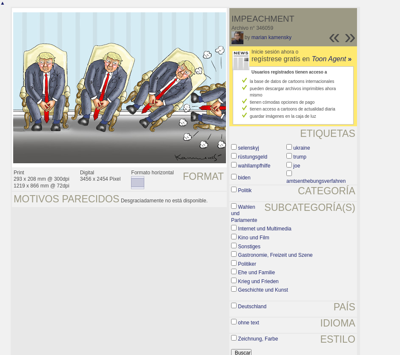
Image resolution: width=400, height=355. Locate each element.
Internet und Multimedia (264, 229)
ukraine (301, 148)
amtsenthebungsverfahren (316, 181)
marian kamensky (271, 37)
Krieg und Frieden (258, 281)
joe (296, 166)
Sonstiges (249, 247)
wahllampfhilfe (254, 166)
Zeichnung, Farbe (258, 339)
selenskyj (248, 148)
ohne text (248, 323)
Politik (244, 190)
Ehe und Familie (256, 272)
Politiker (247, 264)
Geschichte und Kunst (263, 290)
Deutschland (252, 307)
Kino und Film (253, 238)
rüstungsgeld (252, 157)
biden (244, 178)
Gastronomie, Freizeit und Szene (275, 255)
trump (299, 157)
